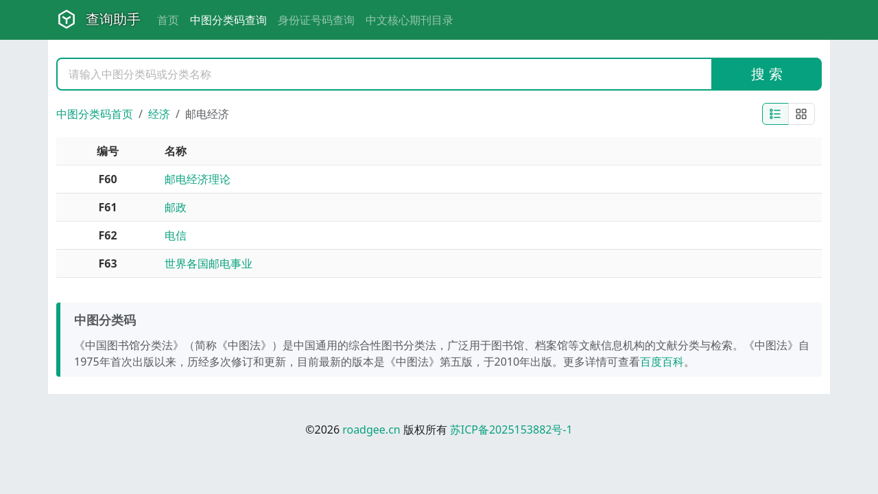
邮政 (176, 207)
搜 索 (766, 73)
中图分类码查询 (228, 19)
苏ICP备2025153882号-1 (511, 429)
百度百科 (662, 361)
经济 (159, 113)
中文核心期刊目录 (409, 19)
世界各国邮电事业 (208, 263)
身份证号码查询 (316, 19)
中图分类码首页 (94, 113)
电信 (176, 235)
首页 (168, 19)
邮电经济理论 (197, 179)
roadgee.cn (371, 429)
